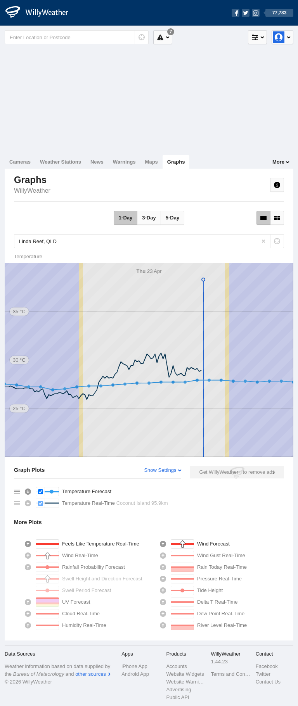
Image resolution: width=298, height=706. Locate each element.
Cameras (20, 162)
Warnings (124, 162)
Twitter (263, 674)
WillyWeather (32, 190)
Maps (151, 162)
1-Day (125, 218)
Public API (177, 697)
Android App (135, 674)
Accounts (176, 666)
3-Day (149, 218)
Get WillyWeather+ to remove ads (237, 472)
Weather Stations (60, 162)
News (97, 162)
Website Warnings (186, 682)
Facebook (267, 666)
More (278, 162)
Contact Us (268, 682)
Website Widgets (185, 674)
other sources (90, 674)
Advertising (178, 689)
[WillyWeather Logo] (41, 13)
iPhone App (134, 666)
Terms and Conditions (231, 674)
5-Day (172, 218)
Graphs (176, 162)
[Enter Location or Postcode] (77, 37)
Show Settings (160, 470)
